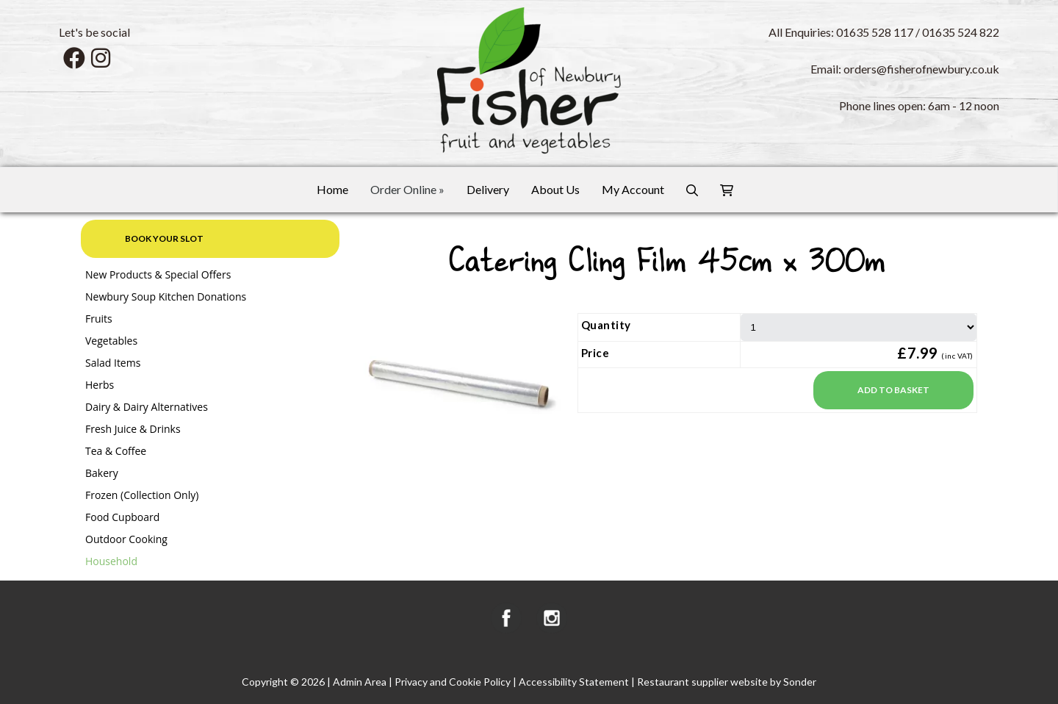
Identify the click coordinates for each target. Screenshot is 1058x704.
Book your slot (164, 238)
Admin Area (359, 681)
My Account (633, 189)
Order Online (407, 189)
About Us (555, 189)
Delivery (488, 189)
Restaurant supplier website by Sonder (726, 681)
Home (332, 189)
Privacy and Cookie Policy (453, 681)
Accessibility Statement (574, 681)
